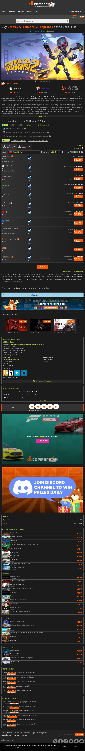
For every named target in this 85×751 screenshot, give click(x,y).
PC (5, 125)
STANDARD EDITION (18, 140)
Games (3, 11)
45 (3, 214)
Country (4, 152)
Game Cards (11, 11)
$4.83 (78, 169)
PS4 (20, 125)
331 (4, 158)
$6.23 (78, 240)
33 (3, 168)
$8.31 (78, 259)
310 (4, 250)
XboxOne (30, 125)
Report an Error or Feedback (73, 271)
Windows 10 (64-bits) (13, 359)
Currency (46, 152)
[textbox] (16, 152)
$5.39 (78, 223)
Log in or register (75, 11)
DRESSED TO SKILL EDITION (38, 140)
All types (6, 140)
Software (21, 11)
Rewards (29, 11)
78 (3, 188)
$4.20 (78, 160)
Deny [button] (64, 747)
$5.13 (78, 214)
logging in (35, 295)
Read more (42, 116)
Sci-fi (42, 344)
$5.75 (78, 232)
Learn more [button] (55, 748)
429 (4, 241)
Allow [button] (75, 747)
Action (13, 344)
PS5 (12, 125)
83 (3, 179)
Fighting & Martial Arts (32, 344)
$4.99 (78, 187)
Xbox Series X (43, 125)
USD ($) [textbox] (53, 152)
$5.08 (78, 205)
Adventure (20, 344)
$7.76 (78, 249)
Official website (8, 342)
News (36, 11)
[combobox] (24, 152)
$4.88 (78, 178)
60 (3, 205)
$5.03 (78, 196)
